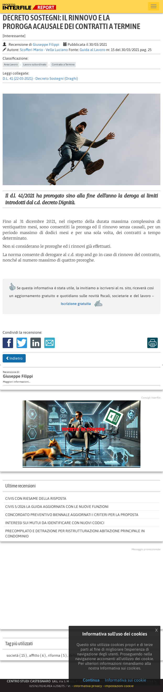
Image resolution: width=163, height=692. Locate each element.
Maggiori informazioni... (16, 381)
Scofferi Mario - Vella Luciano (44, 50)
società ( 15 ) (17, 655)
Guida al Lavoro (92, 50)
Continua (91, 680)
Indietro (14, 358)
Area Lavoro (11, 64)
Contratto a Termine (63, 64)
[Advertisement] (82, 588)
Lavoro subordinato (34, 64)
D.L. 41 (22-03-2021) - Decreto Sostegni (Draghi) (40, 78)
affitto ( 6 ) (37, 655)
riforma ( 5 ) (57, 655)
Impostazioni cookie (119, 686)
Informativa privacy (88, 686)
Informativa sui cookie (125, 680)
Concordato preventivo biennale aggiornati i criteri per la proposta (71, 515)
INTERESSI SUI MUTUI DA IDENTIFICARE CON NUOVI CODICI (54, 523)
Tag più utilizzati (19, 643)
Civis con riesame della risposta (35, 498)
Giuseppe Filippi (46, 44)
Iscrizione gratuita (76, 304)
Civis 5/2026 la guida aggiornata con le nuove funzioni (56, 506)
